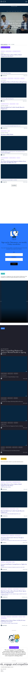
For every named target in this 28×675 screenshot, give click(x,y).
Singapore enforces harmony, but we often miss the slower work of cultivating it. (14, 540)
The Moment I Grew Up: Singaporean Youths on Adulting (12, 426)
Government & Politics (16, 51)
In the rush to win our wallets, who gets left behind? (9, 623)
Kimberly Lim (5, 128)
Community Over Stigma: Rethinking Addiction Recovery (12, 401)
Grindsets (2, 159)
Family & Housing (8, 51)
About (2, 670)
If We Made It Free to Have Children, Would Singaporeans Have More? (11, 55)
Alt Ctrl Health (3, 80)
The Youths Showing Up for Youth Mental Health (10, 450)
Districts (2, 53)
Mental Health (17, 78)
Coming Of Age (3, 424)
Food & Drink (3, 616)
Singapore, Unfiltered (4, 105)
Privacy (2, 671)
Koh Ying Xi (5, 625)
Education (3, 51)
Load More (14, 185)
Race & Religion (17, 535)
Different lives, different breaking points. (7, 98)
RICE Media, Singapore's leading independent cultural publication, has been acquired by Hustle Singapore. (13, 152)
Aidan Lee (4, 542)
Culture (12, 44)
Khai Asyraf (5, 75)
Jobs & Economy (10, 78)
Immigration (12, 535)
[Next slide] (27, 22)
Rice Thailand (3, 669)
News (9, 44)
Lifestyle (20, 616)
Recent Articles (4, 44)
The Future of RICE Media (7, 134)
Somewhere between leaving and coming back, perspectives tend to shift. (13, 567)
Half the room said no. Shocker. (6, 73)
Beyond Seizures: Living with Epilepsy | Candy (9, 376)
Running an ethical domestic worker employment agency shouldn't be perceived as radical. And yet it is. (14, 595)
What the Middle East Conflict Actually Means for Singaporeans (12, 108)
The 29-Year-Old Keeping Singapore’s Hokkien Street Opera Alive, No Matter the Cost (13, 162)
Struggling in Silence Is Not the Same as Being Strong (14, 82)
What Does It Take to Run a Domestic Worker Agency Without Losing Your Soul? (13, 591)
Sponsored (22, 78)
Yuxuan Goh (5, 569)
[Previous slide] (1, 22)
